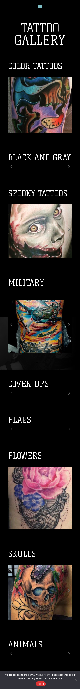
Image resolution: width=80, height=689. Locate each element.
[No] (75, 680)
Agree (41, 684)
